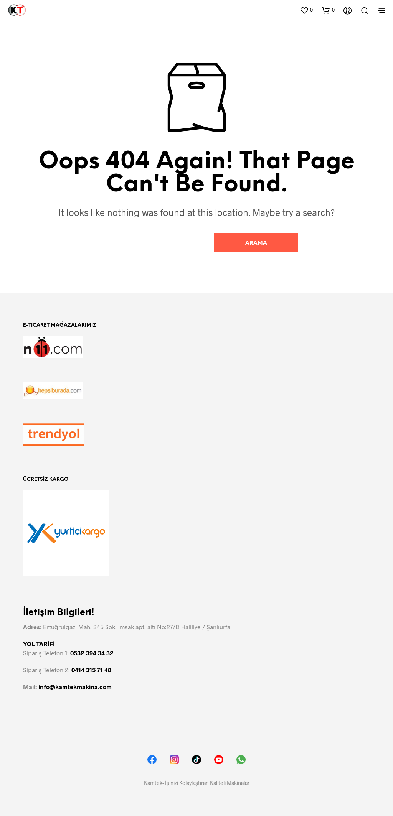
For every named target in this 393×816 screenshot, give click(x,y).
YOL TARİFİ (39, 643)
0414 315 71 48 (91, 669)
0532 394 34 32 (92, 652)
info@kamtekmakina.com (75, 686)
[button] (306, 10)
